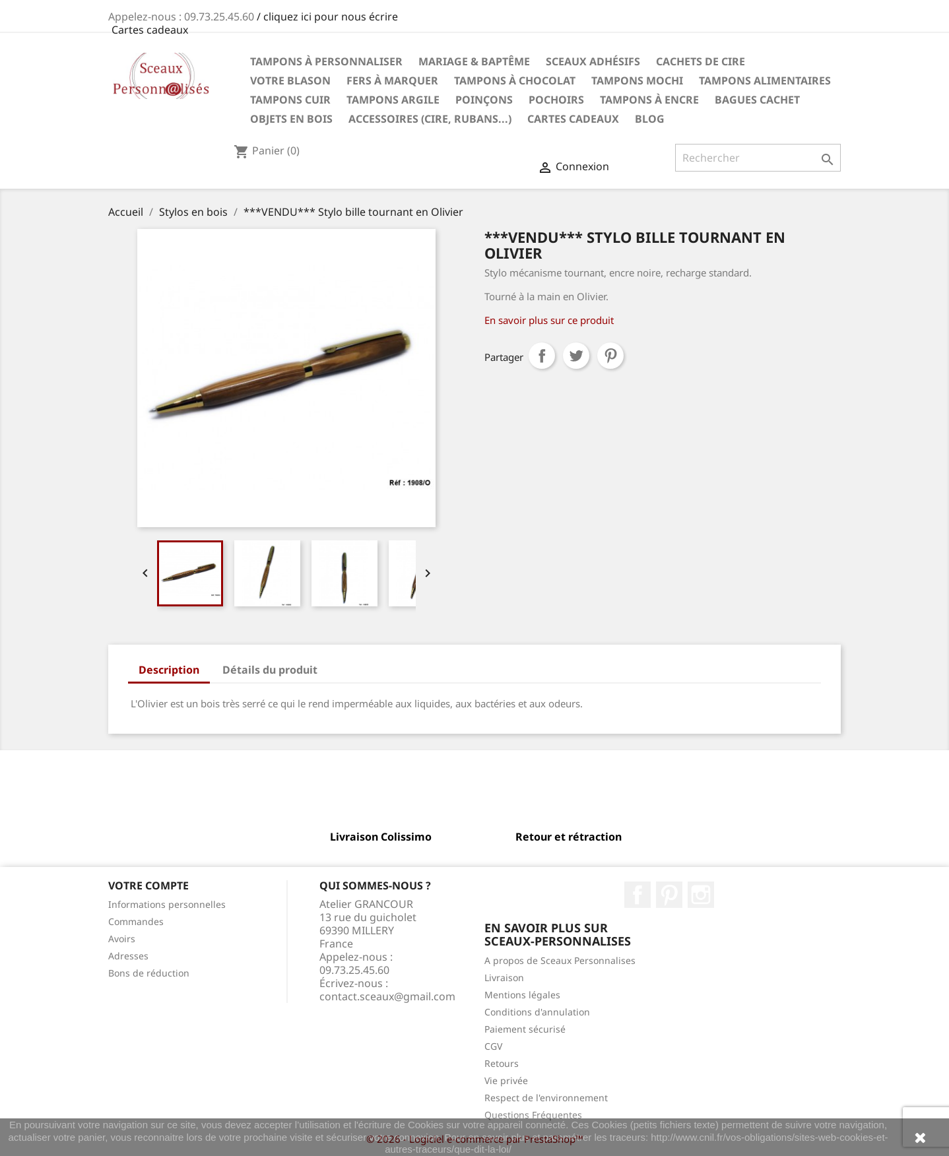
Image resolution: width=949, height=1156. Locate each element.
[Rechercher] (758, 158)
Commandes (136, 921)
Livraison (504, 977)
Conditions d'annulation (537, 1012)
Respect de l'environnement (546, 1097)
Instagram (701, 895)
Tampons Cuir (290, 99)
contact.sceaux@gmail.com (387, 996)
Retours (501, 1063)
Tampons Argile (393, 99)
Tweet (576, 355)
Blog (650, 119)
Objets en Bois (291, 119)
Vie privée (506, 1080)
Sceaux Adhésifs (593, 61)
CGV (493, 1046)
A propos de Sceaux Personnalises (560, 960)
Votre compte (148, 885)
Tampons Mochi (637, 80)
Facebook (637, 895)
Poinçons (484, 99)
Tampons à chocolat (514, 80)
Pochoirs (556, 99)
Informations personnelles (167, 904)
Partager (542, 355)
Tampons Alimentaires (765, 80)
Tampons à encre (649, 99)
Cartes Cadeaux (573, 119)
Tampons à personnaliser (326, 61)
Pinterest (610, 355)
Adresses (128, 955)
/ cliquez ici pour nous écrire (327, 16)
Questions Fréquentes (533, 1114)
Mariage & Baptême (474, 61)
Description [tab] (169, 669)
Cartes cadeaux (150, 29)
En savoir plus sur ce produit (549, 320)
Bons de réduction (148, 973)
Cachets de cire (700, 61)
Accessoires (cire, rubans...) (429, 119)
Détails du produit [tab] (269, 669)
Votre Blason (290, 80)
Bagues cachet (757, 99)
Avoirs (121, 938)
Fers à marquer (392, 80)
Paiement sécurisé (525, 1029)
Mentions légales (522, 994)
